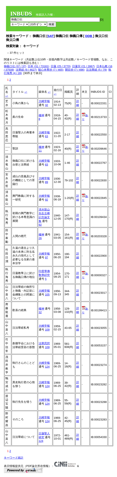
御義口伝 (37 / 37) (15, 66)
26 (40, 238)
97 (46, 257)
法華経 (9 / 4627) (26, 69)
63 (46, 136)
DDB (89, 36)
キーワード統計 (13, 457)
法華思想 (44, 343)
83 (46, 164)
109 (47, 329)
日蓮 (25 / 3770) (61, 66)
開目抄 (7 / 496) (75, 69)
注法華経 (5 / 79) (96, 69)
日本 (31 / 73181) (38, 66)
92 (46, 199)
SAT (50, 36)
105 (47, 294)
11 (40, 150)
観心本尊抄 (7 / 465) (50, 69)
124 (47, 366)
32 (46, 105)
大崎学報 (44, 101)
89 (46, 182)
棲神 (41, 115)
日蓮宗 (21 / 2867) (83, 66)
